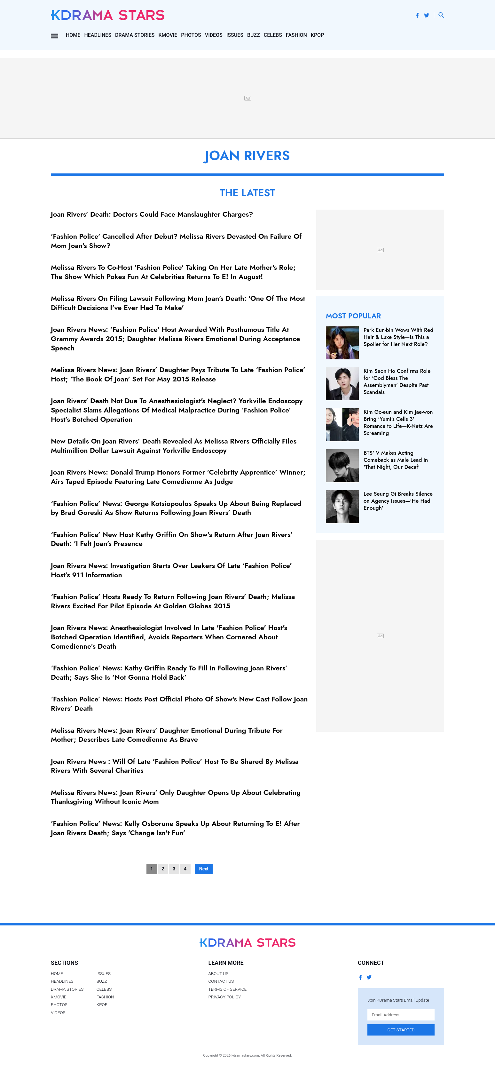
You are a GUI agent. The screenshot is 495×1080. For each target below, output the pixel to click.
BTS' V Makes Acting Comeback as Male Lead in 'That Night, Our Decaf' (396, 460)
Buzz (253, 35)
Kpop (317, 35)
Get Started (401, 1029)
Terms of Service (227, 989)
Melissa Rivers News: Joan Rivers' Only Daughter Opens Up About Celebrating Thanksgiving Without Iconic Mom (176, 797)
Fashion (296, 35)
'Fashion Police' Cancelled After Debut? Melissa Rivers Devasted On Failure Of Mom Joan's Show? (176, 241)
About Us (218, 973)
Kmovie (168, 35)
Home (73, 35)
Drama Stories (134, 35)
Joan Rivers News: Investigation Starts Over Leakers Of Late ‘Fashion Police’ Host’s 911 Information (171, 570)
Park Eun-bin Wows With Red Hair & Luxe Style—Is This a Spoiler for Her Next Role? (398, 337)
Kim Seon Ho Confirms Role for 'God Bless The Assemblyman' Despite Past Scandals (397, 381)
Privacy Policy (224, 996)
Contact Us (221, 981)
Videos (214, 35)
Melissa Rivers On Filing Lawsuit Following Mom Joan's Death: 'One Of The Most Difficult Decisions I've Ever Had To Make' (178, 303)
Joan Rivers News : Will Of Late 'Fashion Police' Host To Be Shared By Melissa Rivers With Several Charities (175, 766)
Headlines (97, 35)
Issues (234, 35)
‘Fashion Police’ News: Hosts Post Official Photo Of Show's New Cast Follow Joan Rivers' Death (179, 703)
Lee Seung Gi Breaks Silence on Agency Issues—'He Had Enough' (398, 501)
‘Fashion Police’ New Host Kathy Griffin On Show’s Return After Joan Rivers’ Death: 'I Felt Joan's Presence (172, 539)
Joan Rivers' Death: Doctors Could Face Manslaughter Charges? (152, 214)
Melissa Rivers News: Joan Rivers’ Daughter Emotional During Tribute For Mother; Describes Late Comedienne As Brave (167, 735)
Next (203, 868)
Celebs (273, 35)
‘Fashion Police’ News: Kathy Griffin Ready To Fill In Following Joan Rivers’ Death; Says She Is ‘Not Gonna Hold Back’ (169, 672)
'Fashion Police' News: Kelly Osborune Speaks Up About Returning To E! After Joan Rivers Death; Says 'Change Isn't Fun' (175, 828)
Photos (191, 35)
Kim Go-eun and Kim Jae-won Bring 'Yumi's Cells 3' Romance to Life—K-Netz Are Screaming (398, 422)
